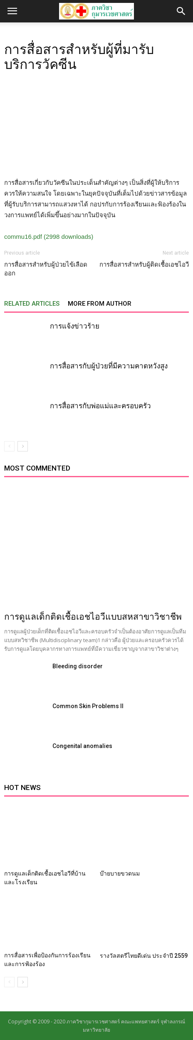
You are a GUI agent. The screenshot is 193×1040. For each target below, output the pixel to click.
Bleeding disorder (77, 666)
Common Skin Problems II (88, 706)
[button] (181, 11)
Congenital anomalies (82, 746)
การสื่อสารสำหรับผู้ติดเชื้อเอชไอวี (144, 264)
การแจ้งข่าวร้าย (74, 326)
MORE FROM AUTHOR (99, 303)
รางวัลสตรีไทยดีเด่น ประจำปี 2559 (144, 955)
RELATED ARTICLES (31, 303)
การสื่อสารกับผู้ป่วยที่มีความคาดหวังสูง (109, 366)
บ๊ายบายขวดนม (120, 873)
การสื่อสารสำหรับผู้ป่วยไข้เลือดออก (45, 269)
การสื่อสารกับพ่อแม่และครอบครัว (100, 406)
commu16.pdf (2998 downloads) (48, 236)
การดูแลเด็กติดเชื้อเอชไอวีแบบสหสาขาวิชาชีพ (93, 617)
